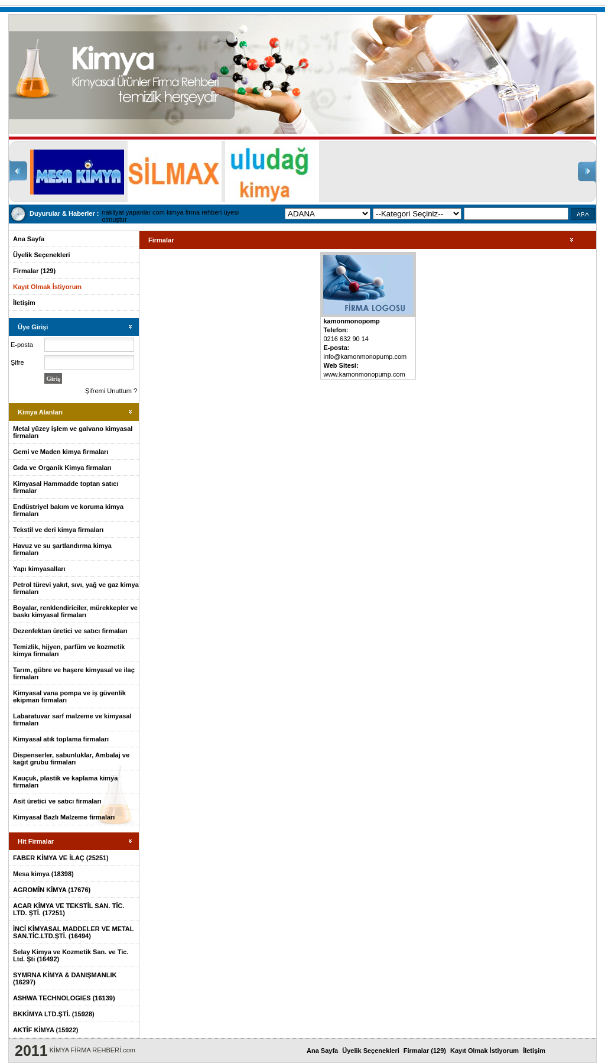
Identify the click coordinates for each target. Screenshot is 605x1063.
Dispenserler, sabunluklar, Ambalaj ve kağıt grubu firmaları (71, 758)
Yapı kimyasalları (39, 568)
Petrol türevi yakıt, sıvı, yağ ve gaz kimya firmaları (76, 588)
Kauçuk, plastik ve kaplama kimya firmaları (65, 781)
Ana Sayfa (28, 238)
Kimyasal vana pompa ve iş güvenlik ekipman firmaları (69, 696)
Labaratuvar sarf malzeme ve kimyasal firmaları (72, 719)
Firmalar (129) (34, 270)
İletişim (24, 302)
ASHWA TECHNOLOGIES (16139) (64, 998)
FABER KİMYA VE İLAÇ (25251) (61, 857)
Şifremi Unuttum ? (111, 390)
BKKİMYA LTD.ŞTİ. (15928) (54, 1013)
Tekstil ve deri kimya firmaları (58, 529)
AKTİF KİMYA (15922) (45, 1029)
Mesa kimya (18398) (43, 873)
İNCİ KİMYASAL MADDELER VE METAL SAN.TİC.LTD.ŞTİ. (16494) (73, 932)
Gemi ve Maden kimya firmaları (60, 451)
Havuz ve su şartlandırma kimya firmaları (62, 549)
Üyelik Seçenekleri (41, 254)
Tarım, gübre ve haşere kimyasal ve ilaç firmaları (74, 673)
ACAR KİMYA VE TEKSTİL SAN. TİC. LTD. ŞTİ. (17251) (68, 909)
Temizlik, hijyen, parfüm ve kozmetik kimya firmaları (69, 650)
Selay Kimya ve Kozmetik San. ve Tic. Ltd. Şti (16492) (70, 955)
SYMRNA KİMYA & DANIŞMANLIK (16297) (64, 978)
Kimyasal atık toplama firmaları (61, 739)
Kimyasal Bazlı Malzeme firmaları (64, 817)
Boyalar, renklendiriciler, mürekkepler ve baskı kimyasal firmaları (75, 611)
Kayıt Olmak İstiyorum (47, 286)
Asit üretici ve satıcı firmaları (57, 801)
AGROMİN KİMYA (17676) (51, 889)
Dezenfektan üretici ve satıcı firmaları (70, 630)
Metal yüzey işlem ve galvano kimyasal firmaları (72, 432)
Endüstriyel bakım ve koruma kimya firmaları (68, 510)
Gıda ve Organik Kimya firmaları (62, 467)
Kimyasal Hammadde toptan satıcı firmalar (66, 487)
